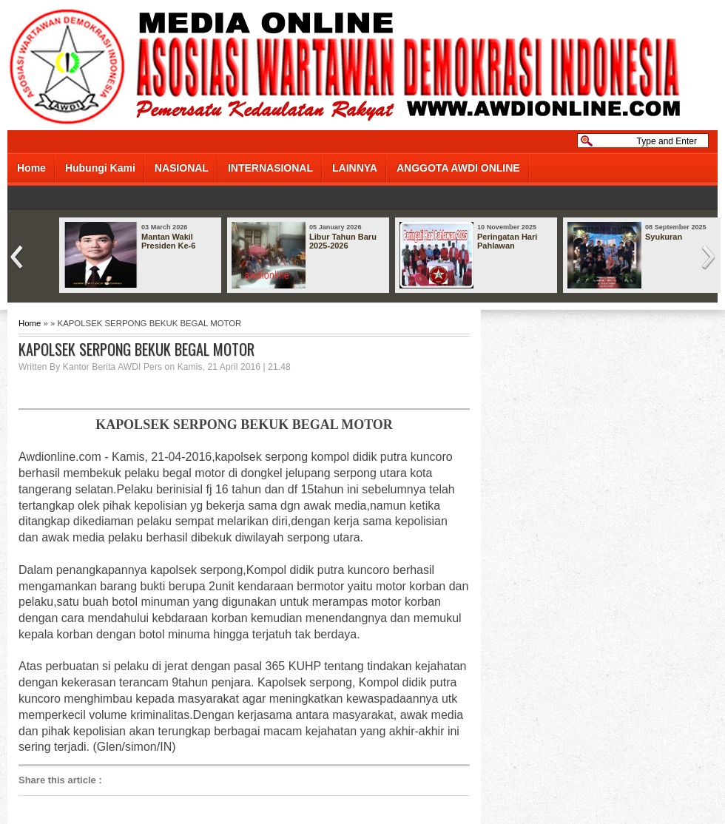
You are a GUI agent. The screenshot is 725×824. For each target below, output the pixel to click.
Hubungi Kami (100, 168)
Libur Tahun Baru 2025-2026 (343, 241)
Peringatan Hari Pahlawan (507, 241)
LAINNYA (354, 168)
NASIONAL (182, 168)
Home (31, 168)
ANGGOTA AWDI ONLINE (458, 168)
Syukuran (663, 236)
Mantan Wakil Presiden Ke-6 (168, 241)
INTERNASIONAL (270, 168)
